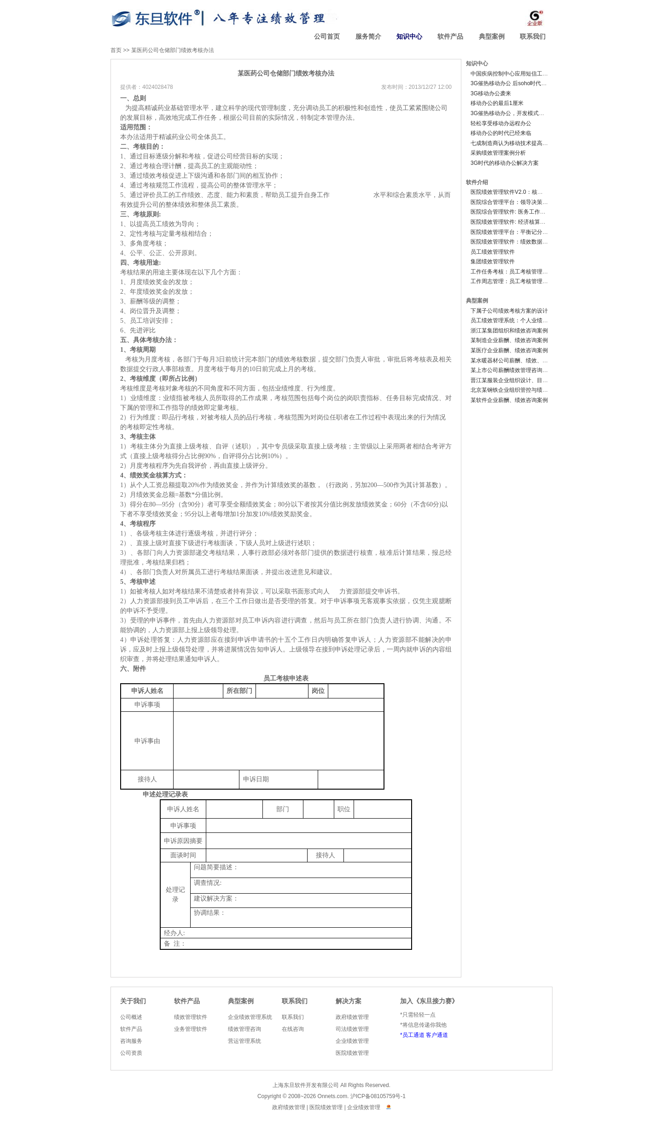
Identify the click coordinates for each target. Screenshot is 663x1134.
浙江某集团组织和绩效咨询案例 (509, 330)
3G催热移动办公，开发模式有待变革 (516, 113)
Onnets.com (333, 1096)
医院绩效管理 (352, 1053)
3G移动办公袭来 (491, 93)
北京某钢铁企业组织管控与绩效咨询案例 (520, 390)
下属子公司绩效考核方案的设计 (509, 311)
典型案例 (492, 36)
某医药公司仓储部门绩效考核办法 (172, 50)
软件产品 (450, 36)
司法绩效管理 (352, 1029)
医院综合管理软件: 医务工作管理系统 (516, 212)
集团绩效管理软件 (493, 261)
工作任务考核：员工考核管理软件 (512, 271)
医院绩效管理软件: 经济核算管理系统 (516, 222)
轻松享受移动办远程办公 (501, 123)
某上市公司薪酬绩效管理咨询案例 (512, 370)
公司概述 (131, 1017)
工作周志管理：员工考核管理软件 (512, 281)
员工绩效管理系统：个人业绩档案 (512, 320)
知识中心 (409, 36)
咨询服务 (131, 1041)
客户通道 (437, 1035)
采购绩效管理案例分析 (498, 153)
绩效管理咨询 (244, 1029)
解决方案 (348, 1001)
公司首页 (327, 36)
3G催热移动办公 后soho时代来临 (511, 83)
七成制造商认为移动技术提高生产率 (515, 143)
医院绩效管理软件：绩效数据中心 (512, 241)
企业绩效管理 (352, 1041)
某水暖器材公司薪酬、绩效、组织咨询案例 (523, 360)
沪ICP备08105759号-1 (378, 1096)
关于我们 (133, 1001)
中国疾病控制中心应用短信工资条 (512, 73)
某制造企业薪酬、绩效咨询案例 (509, 340)
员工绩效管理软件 (493, 252)
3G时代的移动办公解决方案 (505, 163)
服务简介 (368, 36)
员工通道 (413, 1035)
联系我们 (533, 36)
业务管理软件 (190, 1029)
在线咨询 (293, 1029)
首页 (116, 50)
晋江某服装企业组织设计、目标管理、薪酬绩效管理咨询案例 (545, 380)
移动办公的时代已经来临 (501, 133)
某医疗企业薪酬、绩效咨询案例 (509, 350)
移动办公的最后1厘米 (497, 103)
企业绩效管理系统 (250, 1017)
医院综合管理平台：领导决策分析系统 (517, 202)
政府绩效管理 (352, 1017)
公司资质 (131, 1053)
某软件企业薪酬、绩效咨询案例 (509, 400)
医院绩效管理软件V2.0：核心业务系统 (518, 192)
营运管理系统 (244, 1041)
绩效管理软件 (190, 1017)
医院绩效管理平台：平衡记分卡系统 (515, 232)
